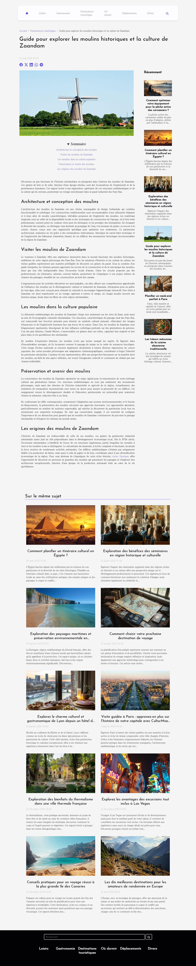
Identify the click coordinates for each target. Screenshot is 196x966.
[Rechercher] (94, 937)
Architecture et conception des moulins (76, 149)
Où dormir (107, 13)
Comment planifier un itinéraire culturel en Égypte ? (158, 153)
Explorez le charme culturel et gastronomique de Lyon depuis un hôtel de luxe (60, 721)
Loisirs (42, 13)
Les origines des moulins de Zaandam (76, 169)
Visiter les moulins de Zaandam (76, 154)
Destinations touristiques (87, 13)
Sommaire (78, 143)
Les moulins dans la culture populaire (76, 159)
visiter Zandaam (120, 456)
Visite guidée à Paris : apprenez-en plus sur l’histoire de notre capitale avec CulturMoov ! (135, 721)
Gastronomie (63, 13)
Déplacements (129, 13)
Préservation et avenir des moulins (76, 164)
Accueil (23, 31)
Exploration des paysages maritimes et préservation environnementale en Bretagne (60, 638)
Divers (150, 13)
